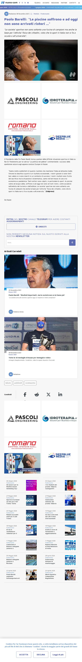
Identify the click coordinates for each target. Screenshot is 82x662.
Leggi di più (58, 655)
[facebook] (25, 394)
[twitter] (48, 394)
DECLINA (41, 655)
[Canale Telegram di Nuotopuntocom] (28, 2)
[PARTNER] (64, 2)
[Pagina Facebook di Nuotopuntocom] (19, 2)
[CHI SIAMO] (46, 2)
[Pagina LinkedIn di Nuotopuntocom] (25, 2)
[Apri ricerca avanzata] (37, 2)
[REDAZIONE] (55, 2)
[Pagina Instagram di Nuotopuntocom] (22, 2)
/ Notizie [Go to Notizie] (35, 14)
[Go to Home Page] (31, 14)
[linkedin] (60, 394)
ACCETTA (23, 655)
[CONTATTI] (72, 2)
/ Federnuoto (44, 14)
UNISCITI (41, 227)
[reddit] (37, 394)
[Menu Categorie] (79, 2)
